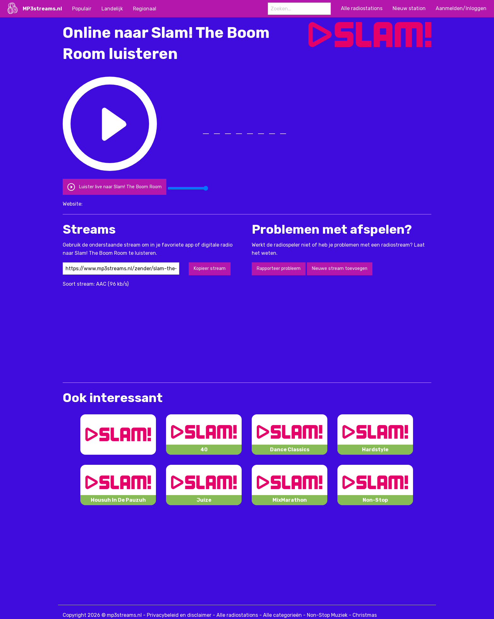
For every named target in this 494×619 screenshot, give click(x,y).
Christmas (365, 615)
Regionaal (144, 9)
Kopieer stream (209, 268)
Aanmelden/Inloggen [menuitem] (461, 8)
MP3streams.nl (42, 9)
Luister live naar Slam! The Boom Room (114, 186)
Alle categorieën (282, 615)
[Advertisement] (177, 332)
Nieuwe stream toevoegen (339, 268)
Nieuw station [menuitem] (409, 8)
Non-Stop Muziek (327, 615)
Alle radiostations (237, 615)
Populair (81, 9)
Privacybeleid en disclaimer (179, 615)
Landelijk (112, 9)
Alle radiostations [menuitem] (361, 8)
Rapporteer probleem (278, 268)
